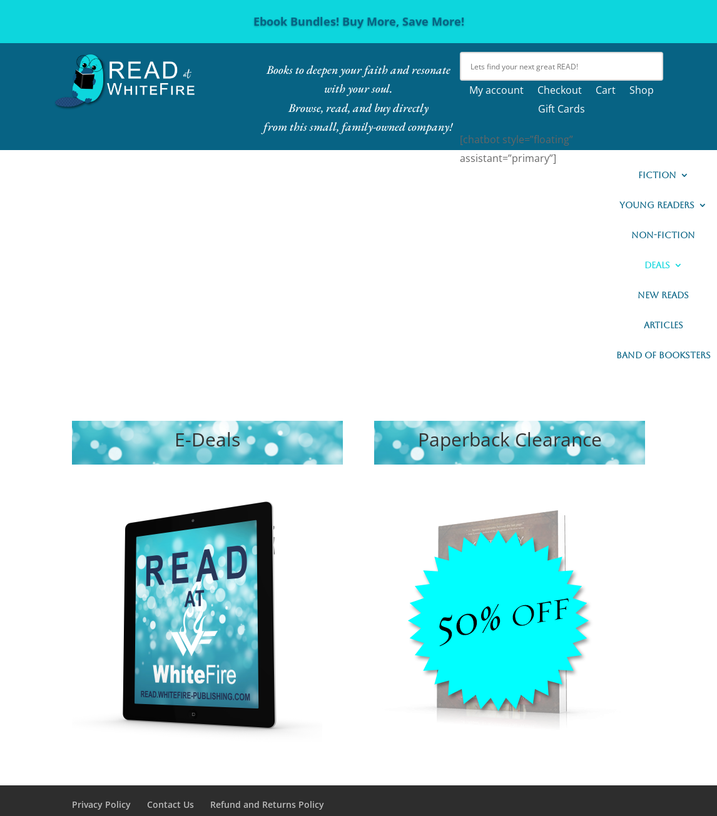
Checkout (559, 91)
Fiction (657, 175)
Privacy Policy (101, 804)
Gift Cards (561, 110)
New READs (663, 295)
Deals (657, 265)
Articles (663, 325)
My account (496, 91)
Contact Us (170, 804)
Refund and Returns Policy (267, 804)
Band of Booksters (663, 355)
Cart (606, 91)
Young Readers (656, 205)
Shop (641, 91)
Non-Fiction (663, 235)
